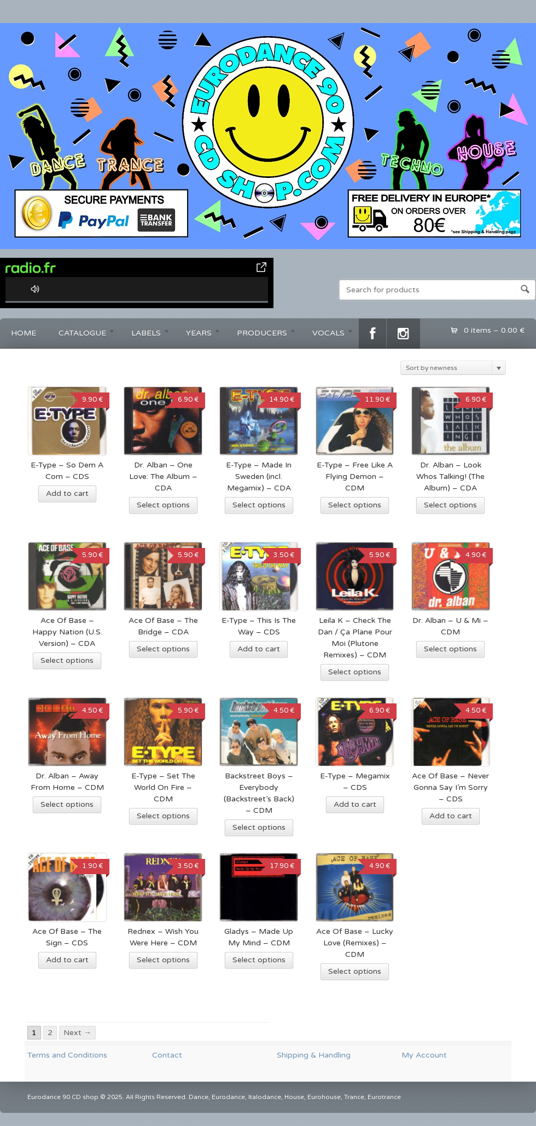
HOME (23, 333)
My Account (424, 1055)
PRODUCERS (261, 334)
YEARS (198, 334)
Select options (163, 505)
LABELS (145, 334)
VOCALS (327, 334)
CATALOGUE (81, 334)
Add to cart (67, 493)
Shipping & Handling (314, 1055)
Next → (77, 1032)
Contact (167, 1055)
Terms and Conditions (67, 1055)
